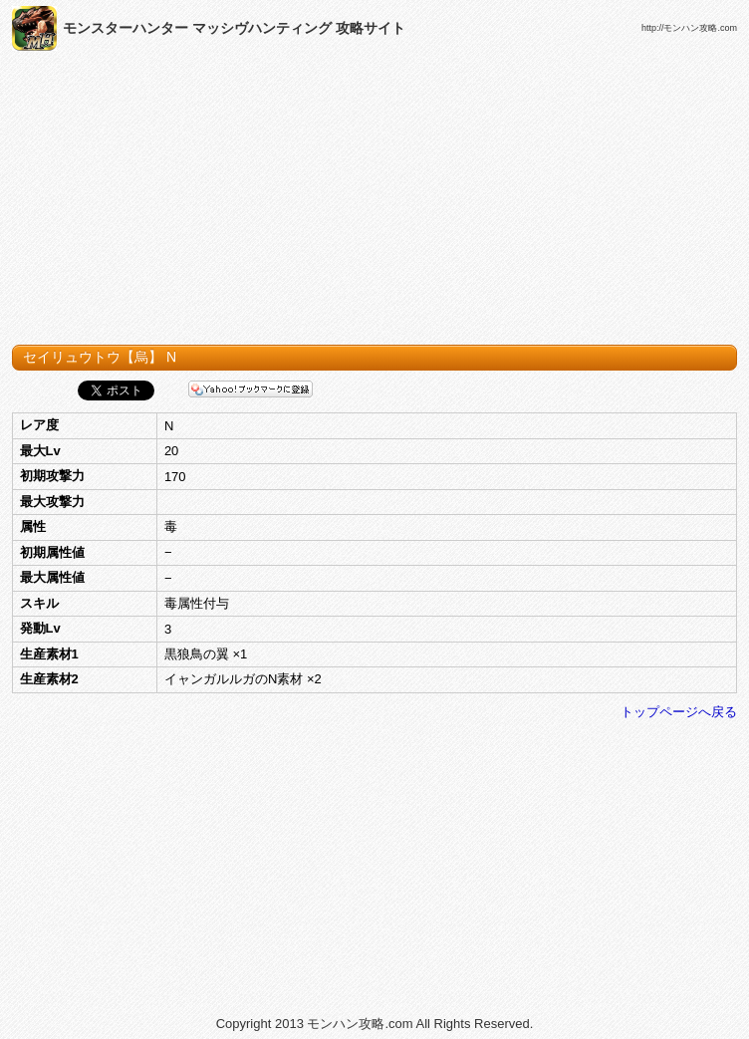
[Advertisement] (374, 202)
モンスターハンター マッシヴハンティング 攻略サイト (234, 28)
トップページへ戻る (679, 711)
